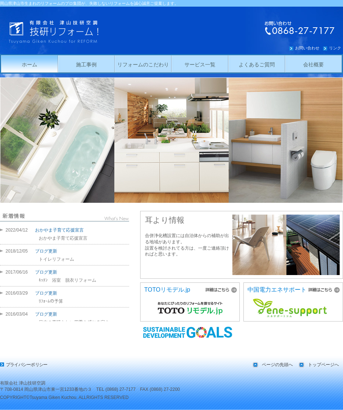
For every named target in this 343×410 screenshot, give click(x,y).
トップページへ (323, 364)
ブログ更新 (46, 251)
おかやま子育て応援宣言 (59, 230)
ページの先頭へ (277, 364)
